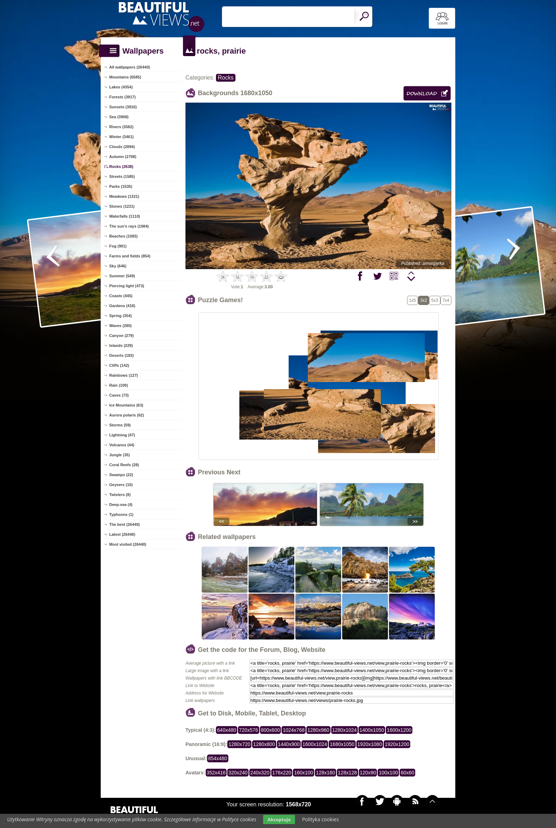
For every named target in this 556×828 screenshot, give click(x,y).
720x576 (248, 730)
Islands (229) (121, 345)
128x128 (347, 772)
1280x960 (318, 730)
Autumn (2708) (122, 156)
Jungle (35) (119, 455)
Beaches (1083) (123, 236)
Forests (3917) (122, 97)
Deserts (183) (121, 355)
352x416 (216, 772)
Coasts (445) (120, 296)
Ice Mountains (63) (126, 405)
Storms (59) (120, 425)
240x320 (259, 772)
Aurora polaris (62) (126, 415)
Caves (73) (119, 395)
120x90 (368, 772)
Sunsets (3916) (123, 107)
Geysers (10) (121, 485)
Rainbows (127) (123, 375)
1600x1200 (399, 730)
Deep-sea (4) (120, 504)
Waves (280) (120, 325)
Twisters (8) (119, 494)
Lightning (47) (122, 435)
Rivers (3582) (121, 127)
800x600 (270, 730)
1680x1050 (342, 744)
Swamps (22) (121, 475)
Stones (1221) (122, 206)
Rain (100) (118, 385)
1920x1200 (397, 744)
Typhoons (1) (121, 514)
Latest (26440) (122, 534)
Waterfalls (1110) (124, 216)
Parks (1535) (120, 186)
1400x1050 (372, 730)
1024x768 (294, 730)
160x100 (303, 772)
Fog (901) (118, 246)
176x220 (281, 772)
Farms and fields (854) (129, 256)
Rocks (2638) (121, 166)
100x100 (388, 772)
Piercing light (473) (126, 286)
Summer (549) (122, 276)
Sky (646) (117, 266)
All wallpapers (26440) (129, 67)
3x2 (423, 300)
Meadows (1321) (124, 196)
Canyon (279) (121, 335)
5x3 (434, 300)
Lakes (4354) (121, 87)
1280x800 (264, 744)
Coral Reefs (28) (124, 465)
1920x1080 (369, 744)
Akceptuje (278, 819)
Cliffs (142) (119, 365)
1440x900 (289, 744)
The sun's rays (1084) (129, 226)
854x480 (217, 758)
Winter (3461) (121, 137)
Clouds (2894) (122, 147)
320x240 (238, 772)
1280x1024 (344, 730)
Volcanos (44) (121, 445)
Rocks (225, 78)
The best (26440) (124, 524)
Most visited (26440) (127, 544)
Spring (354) (120, 316)
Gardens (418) (122, 306)
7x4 (446, 300)
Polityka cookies (320, 819)
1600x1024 (314, 744)
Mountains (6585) (125, 77)
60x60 (407, 772)
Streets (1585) (122, 176)
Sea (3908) (118, 117)
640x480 (226, 730)
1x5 (412, 300)
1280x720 (239, 744)
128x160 (325, 772)
